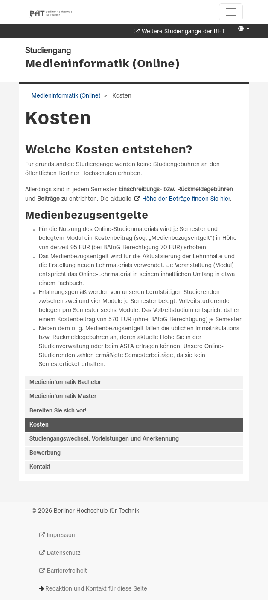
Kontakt (39, 467)
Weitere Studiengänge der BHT (183, 32)
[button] (242, 29)
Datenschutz (63, 553)
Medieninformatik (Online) (102, 64)
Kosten (39, 425)
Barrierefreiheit (67, 571)
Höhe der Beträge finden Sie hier (186, 199)
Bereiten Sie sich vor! (58, 411)
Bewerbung (45, 453)
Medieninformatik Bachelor (65, 382)
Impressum (62, 535)
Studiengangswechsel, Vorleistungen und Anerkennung (104, 439)
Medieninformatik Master (62, 396)
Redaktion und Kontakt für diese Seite (96, 589)
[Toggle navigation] (231, 11)
